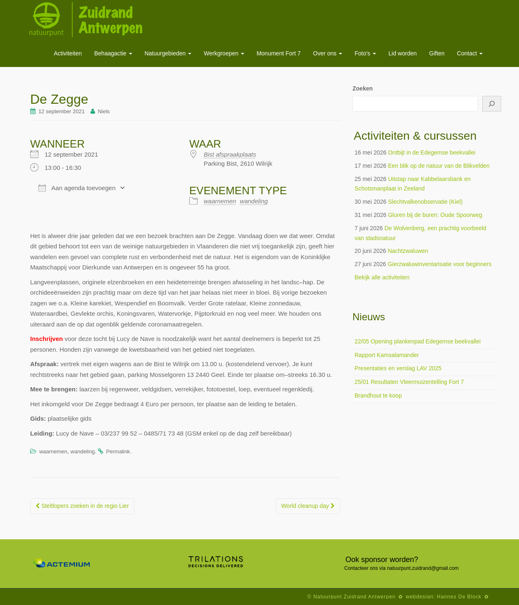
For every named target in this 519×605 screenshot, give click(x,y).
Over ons (328, 53)
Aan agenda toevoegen (76, 188)
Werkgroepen (224, 53)
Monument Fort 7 (279, 53)
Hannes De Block (459, 597)
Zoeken (362, 88)
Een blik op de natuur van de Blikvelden (439, 165)
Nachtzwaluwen (408, 251)
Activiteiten (68, 53)
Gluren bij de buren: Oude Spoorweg (435, 215)
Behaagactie (113, 53)
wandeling (254, 201)
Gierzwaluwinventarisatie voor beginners (439, 264)
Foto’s (365, 53)
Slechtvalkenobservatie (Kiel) (425, 201)
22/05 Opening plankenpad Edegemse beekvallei (418, 341)
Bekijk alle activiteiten (382, 277)
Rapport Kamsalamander (387, 355)
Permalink (118, 451)
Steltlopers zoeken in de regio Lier (82, 506)
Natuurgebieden (168, 53)
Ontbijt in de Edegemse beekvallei (432, 152)
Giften (437, 53)
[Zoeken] (491, 104)
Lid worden (402, 53)
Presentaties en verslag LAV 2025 (398, 368)
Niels (104, 111)
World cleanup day (308, 506)
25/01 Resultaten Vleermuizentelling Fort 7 (409, 382)
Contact (470, 53)
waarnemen (220, 201)
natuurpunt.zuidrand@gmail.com (423, 568)
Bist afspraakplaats (230, 154)
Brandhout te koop (378, 395)
